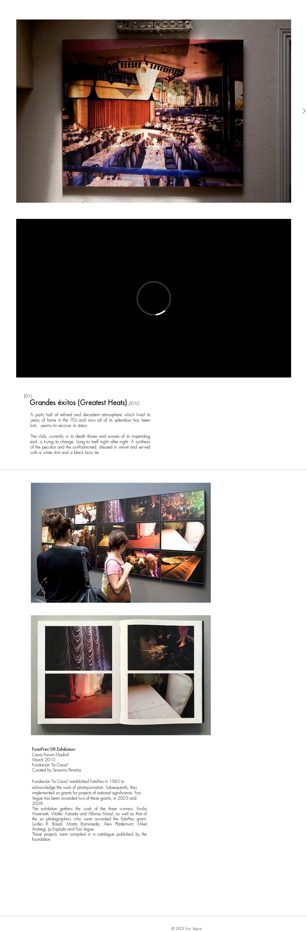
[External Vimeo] (153, 298)
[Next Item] (304, 111)
